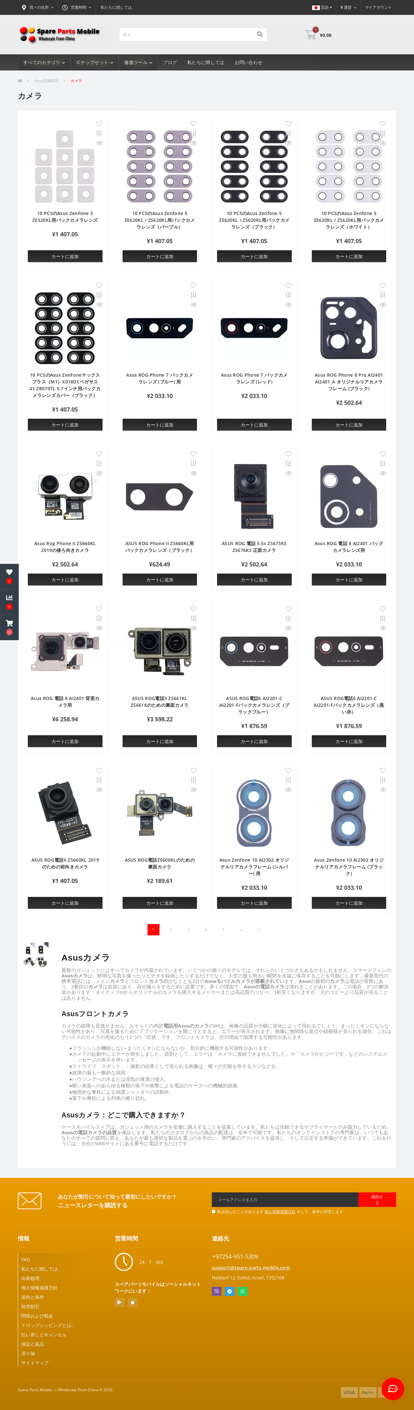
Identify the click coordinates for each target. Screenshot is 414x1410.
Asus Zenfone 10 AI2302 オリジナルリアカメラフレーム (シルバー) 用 (254, 867)
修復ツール (138, 62)
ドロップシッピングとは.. (47, 1325)
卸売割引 (30, 1306)
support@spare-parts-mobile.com (251, 1268)
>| (259, 929)
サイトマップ (35, 1363)
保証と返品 (32, 1344)
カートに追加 (65, 256)
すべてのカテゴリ (44, 62)
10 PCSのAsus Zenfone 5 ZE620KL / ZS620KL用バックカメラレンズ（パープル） (160, 220)
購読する (377, 1199)
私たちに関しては (205, 62)
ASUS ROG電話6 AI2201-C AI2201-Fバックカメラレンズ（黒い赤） (349, 705)
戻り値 (28, 1353)
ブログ (170, 62)
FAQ (25, 1259)
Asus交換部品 (46, 80)
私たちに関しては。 (118, 7)
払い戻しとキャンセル (44, 1334)
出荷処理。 (32, 1278)
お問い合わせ (249, 62)
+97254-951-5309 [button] (235, 1256)
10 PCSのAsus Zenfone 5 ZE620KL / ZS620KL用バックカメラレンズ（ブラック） (254, 220)
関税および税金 (37, 1316)
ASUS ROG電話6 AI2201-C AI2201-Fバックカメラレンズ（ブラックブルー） (254, 705)
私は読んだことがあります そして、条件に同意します (280, 1211)
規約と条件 (32, 1297)
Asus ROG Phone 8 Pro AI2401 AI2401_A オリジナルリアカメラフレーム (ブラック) (349, 382)
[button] (38, 7)
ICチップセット (95, 62)
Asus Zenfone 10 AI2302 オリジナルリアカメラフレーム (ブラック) (349, 867)
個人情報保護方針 (280, 1211)
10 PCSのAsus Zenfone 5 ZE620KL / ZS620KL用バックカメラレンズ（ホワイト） (349, 220)
